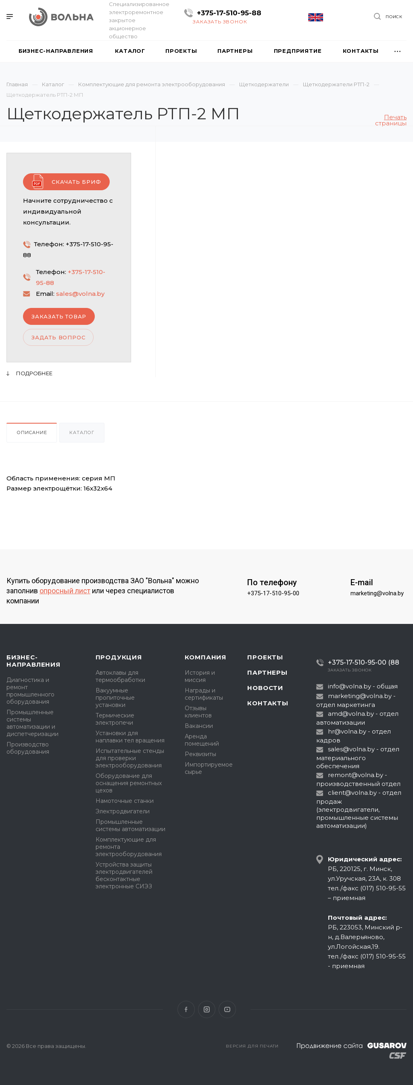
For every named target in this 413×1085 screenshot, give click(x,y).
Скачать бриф (76, 182)
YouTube (227, 1009)
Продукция (119, 657)
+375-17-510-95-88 (229, 13)
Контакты (267, 703)
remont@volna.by (355, 775)
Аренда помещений (202, 740)
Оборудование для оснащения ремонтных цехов (129, 783)
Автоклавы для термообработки (120, 676)
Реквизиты (200, 754)
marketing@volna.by (377, 593)
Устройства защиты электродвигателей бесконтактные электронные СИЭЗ (124, 875)
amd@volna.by (351, 713)
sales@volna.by (80, 293)
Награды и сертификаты (204, 694)
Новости (265, 688)
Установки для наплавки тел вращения (130, 737)
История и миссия (200, 676)
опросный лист (65, 590)
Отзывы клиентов (198, 712)
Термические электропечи (115, 719)
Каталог (81, 432)
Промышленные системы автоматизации (130, 825)
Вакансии (199, 726)
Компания (205, 657)
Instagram (206, 1009)
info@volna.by (349, 686)
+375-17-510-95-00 (273, 593)
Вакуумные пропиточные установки (115, 698)
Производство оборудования (27, 748)
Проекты (265, 657)
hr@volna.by (347, 731)
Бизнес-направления (33, 660)
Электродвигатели (123, 811)
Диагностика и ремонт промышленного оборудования (30, 690)
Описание (32, 432)
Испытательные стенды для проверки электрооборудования (130, 758)
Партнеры (267, 672)
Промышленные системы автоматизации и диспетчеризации (32, 723)
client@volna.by (352, 792)
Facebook (186, 1009)
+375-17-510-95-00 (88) (361, 662)
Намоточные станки (125, 800)
